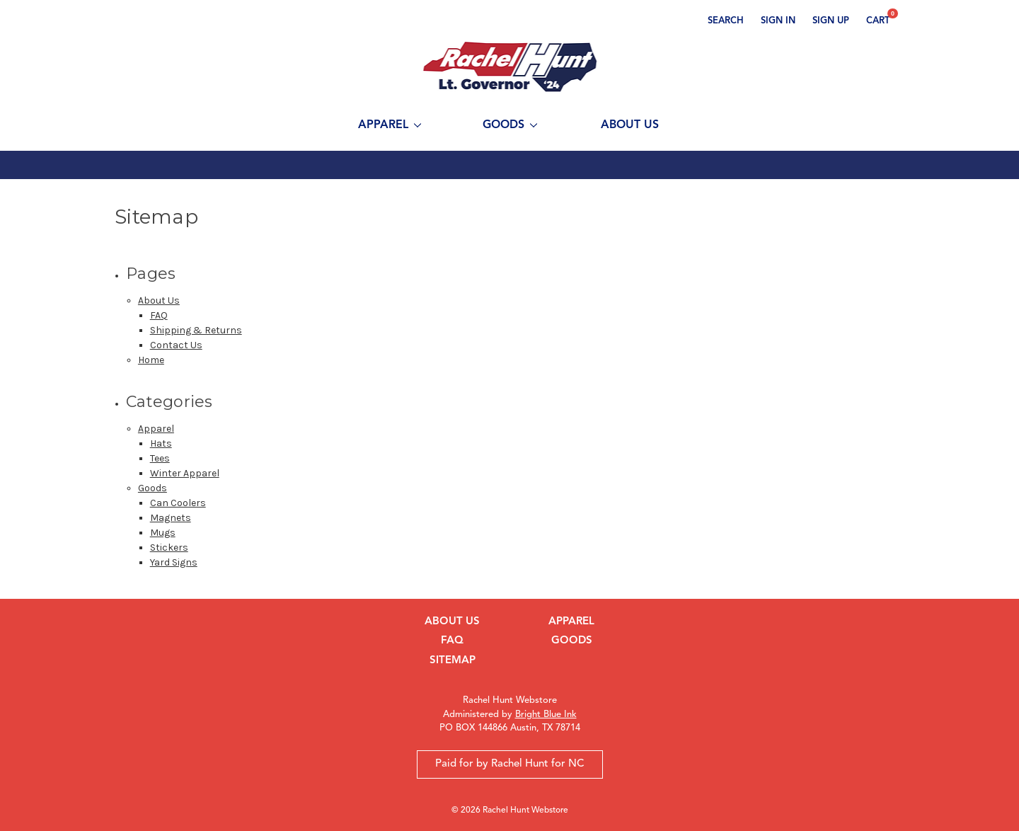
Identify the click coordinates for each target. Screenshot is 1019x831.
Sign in (778, 20)
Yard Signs (173, 562)
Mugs (162, 533)
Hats (161, 443)
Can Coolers (178, 503)
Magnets (170, 518)
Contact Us (176, 345)
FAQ (159, 315)
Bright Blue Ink (546, 714)
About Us (630, 125)
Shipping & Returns (196, 330)
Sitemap (453, 660)
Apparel (389, 125)
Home (151, 360)
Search (726, 20)
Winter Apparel (184, 473)
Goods (510, 125)
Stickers (169, 547)
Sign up (830, 20)
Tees (160, 458)
